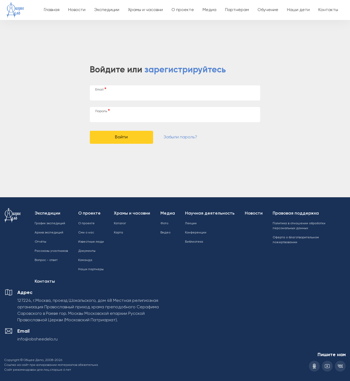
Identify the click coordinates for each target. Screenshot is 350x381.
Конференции (195, 232)
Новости (76, 10)
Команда (85, 260)
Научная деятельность (210, 213)
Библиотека (194, 241)
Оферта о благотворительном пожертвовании (296, 240)
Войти (121, 137)
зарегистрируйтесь (185, 70)
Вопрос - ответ (46, 260)
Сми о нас (86, 232)
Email (99, 89)
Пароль (101, 111)
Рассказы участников (51, 251)
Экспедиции (106, 10)
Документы (86, 251)
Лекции (191, 223)
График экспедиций (50, 223)
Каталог (120, 223)
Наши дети (298, 10)
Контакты (328, 10)
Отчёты (40, 241)
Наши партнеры (91, 269)
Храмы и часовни (145, 10)
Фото (164, 223)
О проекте (182, 10)
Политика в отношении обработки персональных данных (299, 226)
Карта (118, 232)
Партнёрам (237, 10)
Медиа (209, 10)
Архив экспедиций (49, 232)
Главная (52, 10)
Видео (165, 232)
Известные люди (91, 241)
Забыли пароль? (180, 137)
